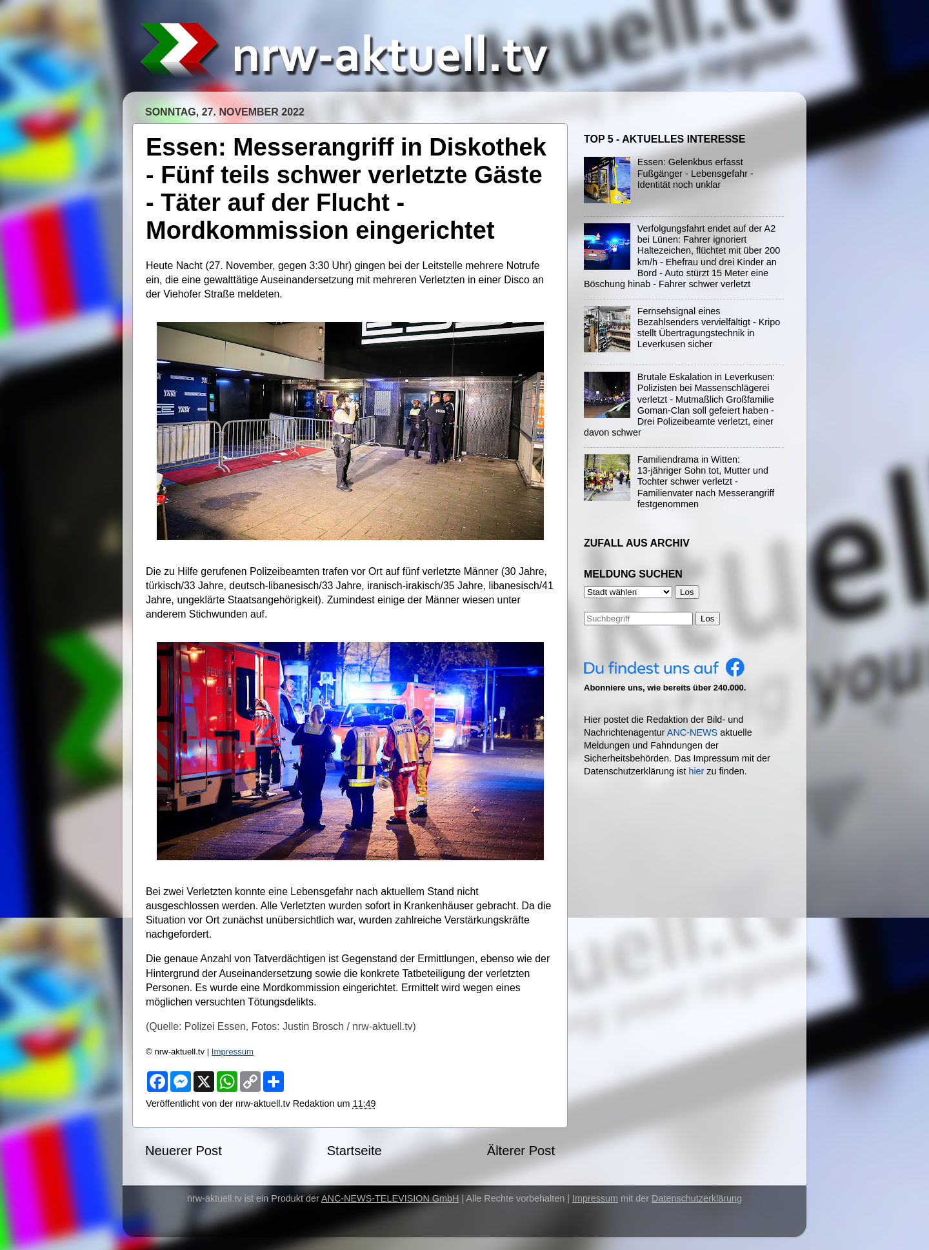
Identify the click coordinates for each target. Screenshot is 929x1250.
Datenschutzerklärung (697, 1198)
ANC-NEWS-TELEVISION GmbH (390, 1198)
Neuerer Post (183, 1151)
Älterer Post (521, 1151)
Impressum (233, 1051)
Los (708, 618)
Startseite (354, 1151)
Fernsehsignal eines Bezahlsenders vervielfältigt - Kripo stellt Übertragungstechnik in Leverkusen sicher (709, 328)
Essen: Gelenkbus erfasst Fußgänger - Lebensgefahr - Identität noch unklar (695, 173)
